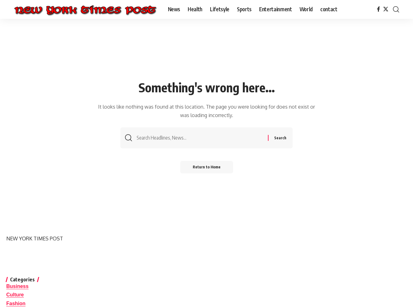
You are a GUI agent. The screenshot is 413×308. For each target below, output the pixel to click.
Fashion (15, 303)
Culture (15, 294)
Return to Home (207, 167)
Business (17, 286)
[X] (386, 9)
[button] (396, 9)
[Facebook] (378, 9)
